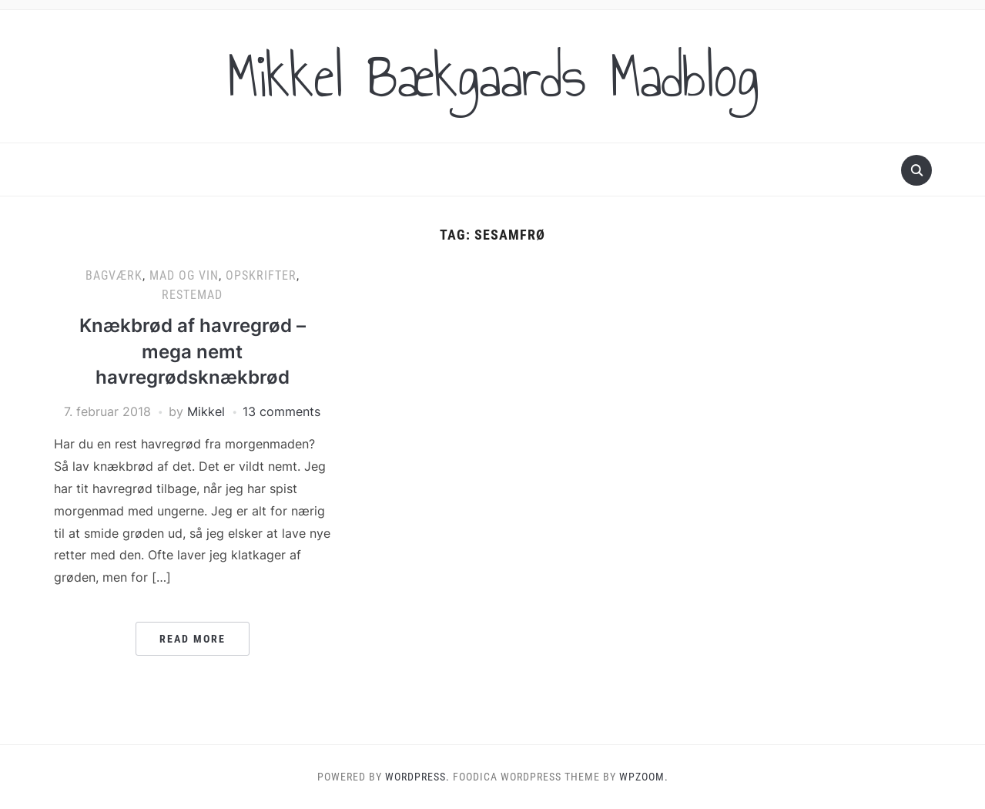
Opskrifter (261, 275)
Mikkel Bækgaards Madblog (493, 76)
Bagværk (113, 275)
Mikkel (206, 411)
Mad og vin (184, 275)
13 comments (281, 411)
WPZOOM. (643, 776)
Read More (192, 639)
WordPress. (417, 776)
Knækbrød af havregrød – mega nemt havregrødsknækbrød (192, 351)
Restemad (192, 294)
